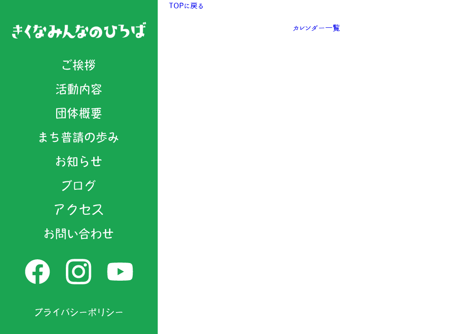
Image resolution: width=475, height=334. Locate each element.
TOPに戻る (186, 5)
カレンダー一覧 (316, 28)
